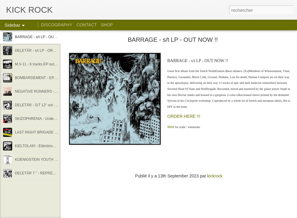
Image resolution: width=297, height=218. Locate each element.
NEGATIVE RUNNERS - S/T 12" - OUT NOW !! (53, 91)
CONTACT (86, 24)
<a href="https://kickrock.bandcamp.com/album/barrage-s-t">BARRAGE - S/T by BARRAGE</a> (179, 162)
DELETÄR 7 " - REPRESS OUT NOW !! (47, 173)
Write (170, 127)
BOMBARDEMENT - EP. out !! (39, 78)
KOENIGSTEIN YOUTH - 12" (38, 159)
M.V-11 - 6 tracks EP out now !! (40, 64)
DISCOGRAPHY (56, 24)
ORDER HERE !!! (183, 116)
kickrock (215, 175)
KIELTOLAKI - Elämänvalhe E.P (40, 146)
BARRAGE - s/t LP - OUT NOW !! (42, 37)
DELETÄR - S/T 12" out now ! (38, 105)
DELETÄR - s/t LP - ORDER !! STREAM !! (49, 50)
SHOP (107, 24)
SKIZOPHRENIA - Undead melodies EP (47, 119)
